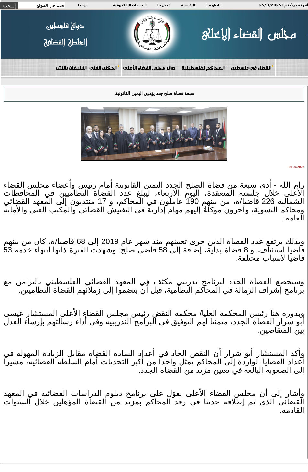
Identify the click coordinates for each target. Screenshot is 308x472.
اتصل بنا (163, 4)
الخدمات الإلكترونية (130, 4)
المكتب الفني (104, 67)
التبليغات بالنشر (70, 67)
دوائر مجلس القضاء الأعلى (150, 67)
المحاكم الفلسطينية (204, 67)
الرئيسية (188, 4)
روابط (82, 4)
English (213, 4)
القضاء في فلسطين (252, 67)
